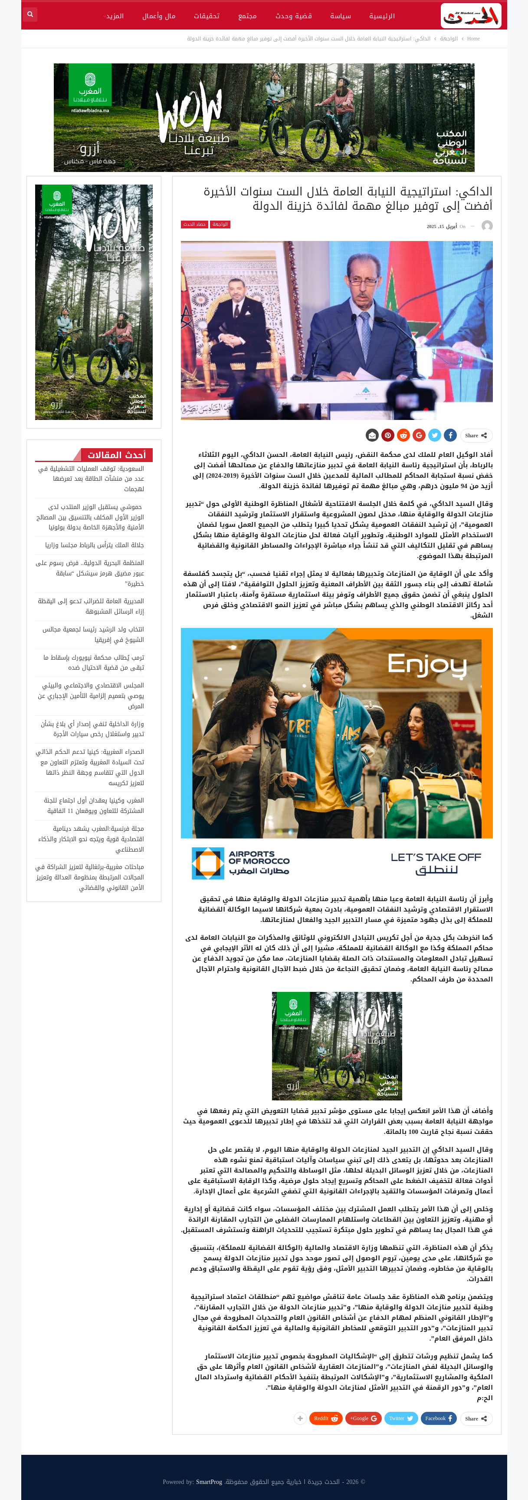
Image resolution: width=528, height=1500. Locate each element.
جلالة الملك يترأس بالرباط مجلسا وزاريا (94, 545)
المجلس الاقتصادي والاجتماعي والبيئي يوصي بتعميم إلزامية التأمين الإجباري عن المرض (91, 696)
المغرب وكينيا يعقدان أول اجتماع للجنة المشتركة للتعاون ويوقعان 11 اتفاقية (94, 806)
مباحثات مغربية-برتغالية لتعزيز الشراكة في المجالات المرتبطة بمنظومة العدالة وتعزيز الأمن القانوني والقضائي (89, 877)
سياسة (340, 16)
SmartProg (209, 1482)
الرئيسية (382, 16)
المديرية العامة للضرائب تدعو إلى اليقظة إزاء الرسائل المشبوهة (91, 606)
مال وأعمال (159, 16)
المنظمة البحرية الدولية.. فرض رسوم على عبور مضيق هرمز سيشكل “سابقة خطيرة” (90, 573)
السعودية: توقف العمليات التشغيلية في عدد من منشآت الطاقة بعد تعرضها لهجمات (91, 479)
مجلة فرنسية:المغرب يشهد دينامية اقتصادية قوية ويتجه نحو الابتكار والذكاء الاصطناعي (91, 839)
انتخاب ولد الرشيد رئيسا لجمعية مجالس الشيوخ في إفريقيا (93, 635)
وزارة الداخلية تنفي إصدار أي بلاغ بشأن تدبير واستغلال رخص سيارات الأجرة (92, 729)
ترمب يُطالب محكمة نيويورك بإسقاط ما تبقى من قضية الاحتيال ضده (93, 663)
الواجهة (220, 224)
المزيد (115, 16)
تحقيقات (207, 16)
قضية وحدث (293, 16)
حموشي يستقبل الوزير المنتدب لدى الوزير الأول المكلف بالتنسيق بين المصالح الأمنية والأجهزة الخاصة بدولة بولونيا (90, 517)
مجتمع (247, 16)
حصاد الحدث (195, 224)
